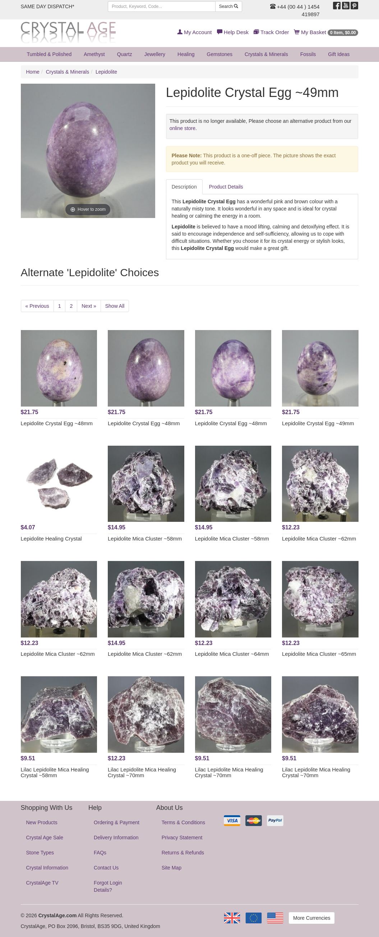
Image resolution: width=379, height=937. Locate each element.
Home (33, 72)
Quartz (124, 54)
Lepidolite (106, 72)
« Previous (37, 306)
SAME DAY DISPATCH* (47, 6)
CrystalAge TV (42, 883)
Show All (115, 306)
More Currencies (311, 918)
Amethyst (94, 54)
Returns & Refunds (183, 852)
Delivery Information (116, 837)
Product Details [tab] (226, 187)
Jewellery (154, 54)
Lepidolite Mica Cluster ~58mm (145, 538)
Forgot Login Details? (108, 886)
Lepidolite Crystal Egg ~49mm (318, 423)
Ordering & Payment (116, 822)
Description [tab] (184, 187)
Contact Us (106, 868)
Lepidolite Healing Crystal (51, 538)
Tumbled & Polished (49, 54)
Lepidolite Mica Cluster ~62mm (319, 538)
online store (182, 128)
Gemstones (220, 54)
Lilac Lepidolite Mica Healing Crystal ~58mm (55, 772)
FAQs (100, 852)
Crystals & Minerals (266, 54)
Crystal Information (47, 868)
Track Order (271, 32)
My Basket (326, 32)
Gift (339, 54)
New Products (41, 822)
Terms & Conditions (183, 822)
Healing (185, 54)
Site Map (171, 868)
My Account (194, 32)
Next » (89, 306)
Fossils (308, 54)
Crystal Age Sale (45, 837)
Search (228, 6)
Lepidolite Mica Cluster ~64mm (232, 654)
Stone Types (40, 852)
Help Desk (233, 32)
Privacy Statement (182, 837)
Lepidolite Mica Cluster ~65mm (319, 654)
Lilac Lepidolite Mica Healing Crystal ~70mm (142, 772)
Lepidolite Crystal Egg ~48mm (57, 423)
